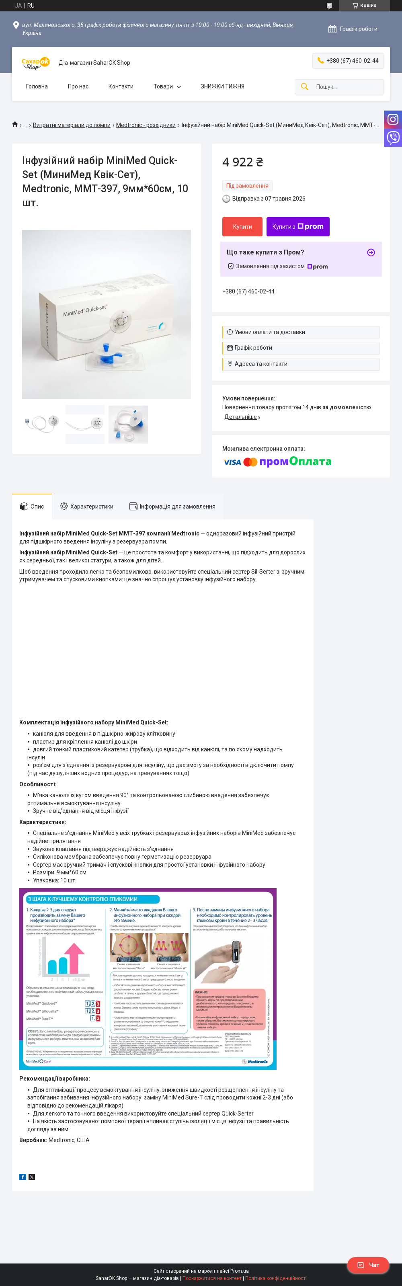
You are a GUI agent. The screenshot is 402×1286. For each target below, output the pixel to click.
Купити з (298, 226)
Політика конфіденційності (276, 1278)
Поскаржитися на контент (212, 1278)
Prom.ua (239, 1271)
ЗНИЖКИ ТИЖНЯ (222, 86)
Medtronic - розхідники (146, 125)
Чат (368, 1265)
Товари (163, 86)
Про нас (78, 86)
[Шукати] (304, 87)
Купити (242, 227)
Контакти (121, 86)
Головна (37, 86)
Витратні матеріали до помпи (72, 125)
